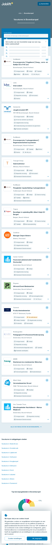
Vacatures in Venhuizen (9, 457)
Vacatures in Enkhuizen (9, 466)
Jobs (20, 13)
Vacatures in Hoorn (8, 470)
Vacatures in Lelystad (8, 474)
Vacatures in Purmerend (9, 483)
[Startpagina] (7, 3)
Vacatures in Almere (8, 479)
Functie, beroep (8, 32)
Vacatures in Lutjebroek (9, 452)
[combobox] (26, 36)
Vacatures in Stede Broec (10, 444)
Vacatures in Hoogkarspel (10, 461)
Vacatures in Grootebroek (10, 448)
